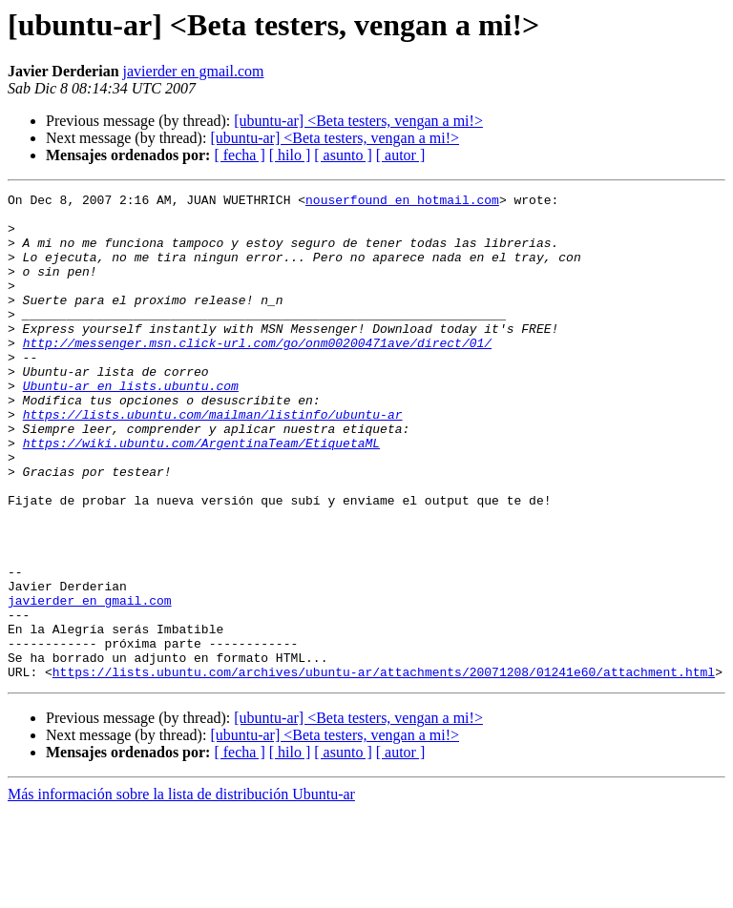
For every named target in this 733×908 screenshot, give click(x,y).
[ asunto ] (342, 155)
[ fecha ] (239, 155)
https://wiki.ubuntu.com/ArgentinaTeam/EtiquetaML (201, 494)
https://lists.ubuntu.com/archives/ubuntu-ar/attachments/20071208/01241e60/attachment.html (383, 768)
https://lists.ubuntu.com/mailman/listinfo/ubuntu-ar (213, 459)
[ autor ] (401, 155)
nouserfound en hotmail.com (402, 202)
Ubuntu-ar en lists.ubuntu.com (131, 425)
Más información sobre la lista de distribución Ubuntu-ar (181, 891)
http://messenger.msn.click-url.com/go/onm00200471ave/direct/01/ (257, 373)
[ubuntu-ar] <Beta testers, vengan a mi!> (358, 121)
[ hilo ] (290, 155)
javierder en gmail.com (193, 71)
